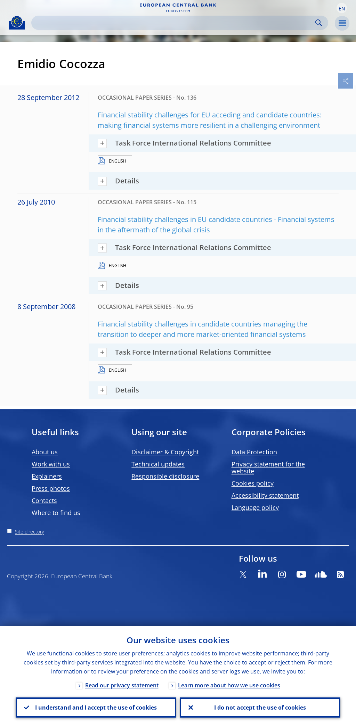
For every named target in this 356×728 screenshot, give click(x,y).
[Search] (174, 23)
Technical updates (158, 464)
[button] (342, 8)
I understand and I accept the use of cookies (96, 707)
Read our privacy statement (122, 685)
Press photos (51, 488)
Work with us (51, 464)
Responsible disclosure (165, 476)
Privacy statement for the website (268, 467)
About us (45, 452)
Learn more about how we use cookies (229, 685)
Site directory (29, 531)
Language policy (255, 507)
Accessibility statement (265, 495)
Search (318, 23)
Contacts (44, 500)
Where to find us (56, 512)
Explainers (47, 476)
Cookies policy (253, 483)
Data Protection (254, 452)
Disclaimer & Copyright (165, 452)
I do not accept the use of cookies (260, 707)
